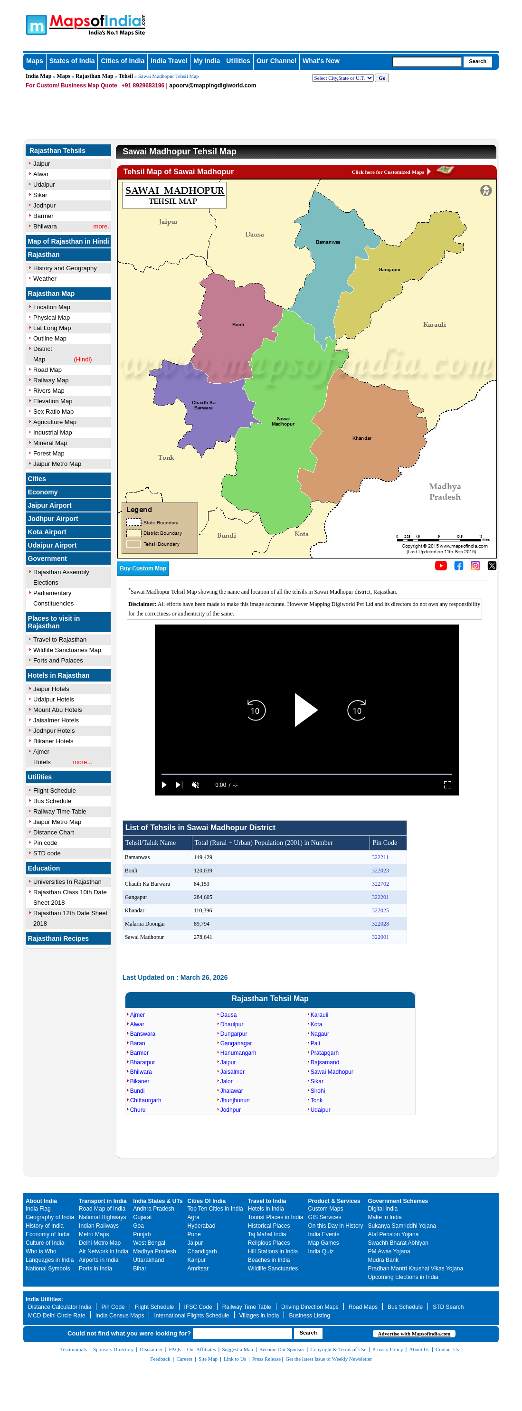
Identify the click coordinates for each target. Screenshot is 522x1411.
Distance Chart (53, 832)
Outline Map (49, 338)
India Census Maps (119, 1315)
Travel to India (267, 1201)
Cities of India (122, 61)
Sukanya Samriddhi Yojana (402, 1225)
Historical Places (269, 1225)
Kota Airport (47, 532)
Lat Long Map (52, 327)
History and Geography (65, 268)
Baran (137, 1043)
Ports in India (95, 1268)
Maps (63, 76)
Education (44, 868)
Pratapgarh (325, 1053)
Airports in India (98, 1260)
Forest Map (49, 453)
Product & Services (334, 1201)
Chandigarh (202, 1251)
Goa (138, 1225)
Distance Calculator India (59, 1307)
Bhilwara (141, 1072)
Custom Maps (325, 1208)
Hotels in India (266, 1208)
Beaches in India (269, 1260)
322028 (380, 923)
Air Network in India (103, 1251)
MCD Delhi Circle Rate (56, 1315)
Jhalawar (231, 1091)
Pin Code (112, 1307)
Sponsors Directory (113, 1349)
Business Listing (309, 1315)
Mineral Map (50, 442)
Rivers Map (49, 390)
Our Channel (276, 61)
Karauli (319, 1015)
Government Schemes (398, 1201)
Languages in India (50, 1260)
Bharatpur (142, 1062)
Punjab (142, 1234)
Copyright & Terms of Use (339, 1349)
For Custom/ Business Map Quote (71, 85)
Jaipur (228, 1062)
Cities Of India (207, 1201)
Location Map (51, 307)
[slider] (306, 774)
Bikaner (140, 1081)
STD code (47, 853)
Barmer (139, 1053)
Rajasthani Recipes (58, 938)
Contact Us (447, 1349)
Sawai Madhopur (332, 1072)
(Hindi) (83, 359)
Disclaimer (151, 1349)
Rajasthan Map (95, 76)
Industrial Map (52, 432)
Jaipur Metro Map (57, 463)
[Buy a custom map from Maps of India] (143, 574)
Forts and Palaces (58, 660)
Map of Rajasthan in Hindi (68, 241)
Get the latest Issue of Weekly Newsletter (328, 1359)
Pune (194, 1234)
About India (41, 1201)
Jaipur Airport (50, 505)
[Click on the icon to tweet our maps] (492, 568)
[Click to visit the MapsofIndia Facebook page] (459, 568)
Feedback (160, 1359)
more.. (102, 226)
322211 (380, 857)
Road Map (47, 369)
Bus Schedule (52, 801)
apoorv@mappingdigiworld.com (212, 85)
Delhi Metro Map (100, 1243)
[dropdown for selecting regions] (343, 78)
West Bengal (149, 1243)
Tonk (317, 1100)
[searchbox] (427, 62)
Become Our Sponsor (281, 1349)
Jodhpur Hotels (54, 730)
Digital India (383, 1208)
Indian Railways (99, 1225)
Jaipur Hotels (51, 688)
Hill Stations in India (273, 1251)
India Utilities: (44, 1299)
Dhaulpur (232, 1024)
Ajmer (137, 1015)
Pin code (45, 842)
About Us (419, 1349)
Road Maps (363, 1307)
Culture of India (45, 1243)
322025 (380, 910)
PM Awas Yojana (389, 1251)
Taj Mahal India (267, 1234)
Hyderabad (202, 1225)
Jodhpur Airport (53, 518)
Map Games (323, 1243)
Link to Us (235, 1359)
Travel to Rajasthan (59, 639)
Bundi (137, 1091)
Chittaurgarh (145, 1100)
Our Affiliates (201, 1349)
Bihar (139, 1268)
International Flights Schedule (191, 1315)
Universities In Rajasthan (67, 881)
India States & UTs (157, 1201)
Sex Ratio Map (53, 411)
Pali (315, 1043)
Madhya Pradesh (154, 1251)
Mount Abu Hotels (57, 709)
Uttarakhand (148, 1260)
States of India (72, 61)
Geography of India (50, 1217)
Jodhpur (230, 1110)
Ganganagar (236, 1043)
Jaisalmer (232, 1072)
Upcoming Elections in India (403, 1277)
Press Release (266, 1359)
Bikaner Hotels (53, 741)
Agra (193, 1217)
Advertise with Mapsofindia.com (414, 1333)
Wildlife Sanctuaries (273, 1268)
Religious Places (269, 1243)
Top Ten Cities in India (215, 1208)
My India (206, 61)
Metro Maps (94, 1234)
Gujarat (142, 1217)
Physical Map (51, 317)
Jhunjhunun (235, 1100)
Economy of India (48, 1234)
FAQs (174, 1349)
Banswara (142, 1034)
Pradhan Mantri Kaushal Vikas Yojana (416, 1268)
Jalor (226, 1081)
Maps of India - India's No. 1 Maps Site (69, 20)
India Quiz (321, 1251)
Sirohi (318, 1091)
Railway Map (50, 380)
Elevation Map (52, 401)
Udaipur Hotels (53, 699)
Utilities (238, 61)
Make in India (385, 1217)
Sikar (317, 1081)
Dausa (228, 1015)
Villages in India (259, 1315)
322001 (380, 937)
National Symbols (48, 1268)
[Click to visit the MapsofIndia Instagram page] (475, 568)
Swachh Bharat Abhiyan (398, 1243)
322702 (380, 884)
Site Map (208, 1359)
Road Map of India (102, 1208)
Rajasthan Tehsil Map (269, 998)
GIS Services (325, 1217)
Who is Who (41, 1251)
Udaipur (321, 1110)
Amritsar (198, 1268)
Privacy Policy (387, 1349)
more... (82, 762)
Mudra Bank (383, 1260)
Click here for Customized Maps (388, 172)
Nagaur (320, 1034)
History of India (45, 1225)
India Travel (169, 61)
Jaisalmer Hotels (56, 720)
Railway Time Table (59, 811)
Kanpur (197, 1260)
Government (47, 558)
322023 (380, 870)
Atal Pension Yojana (393, 1234)
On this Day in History (335, 1225)
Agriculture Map (54, 422)
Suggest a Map (237, 1349)
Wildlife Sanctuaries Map (67, 649)
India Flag (38, 1208)
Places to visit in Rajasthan (54, 622)
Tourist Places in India (276, 1217)
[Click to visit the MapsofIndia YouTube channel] (441, 568)
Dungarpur (233, 1034)
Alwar (137, 1024)
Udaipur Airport (52, 545)
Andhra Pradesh (153, 1208)
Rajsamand (325, 1062)
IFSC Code (198, 1307)
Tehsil (126, 76)
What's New (321, 61)
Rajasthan (44, 254)
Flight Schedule (54, 790)
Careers (184, 1359)
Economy (43, 492)
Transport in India (103, 1201)
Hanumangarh (238, 1053)
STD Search (448, 1307)
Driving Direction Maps (310, 1307)
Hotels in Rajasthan (59, 675)
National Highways (102, 1217)
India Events (324, 1234)
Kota (317, 1024)
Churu (138, 1110)
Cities (37, 479)
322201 (380, 897)
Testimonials (73, 1349)
